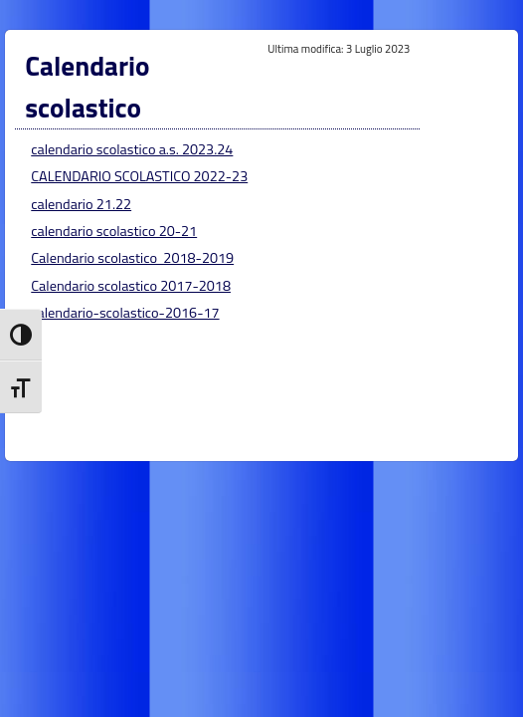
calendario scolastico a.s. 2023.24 (132, 149)
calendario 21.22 (81, 204)
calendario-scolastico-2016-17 (125, 313)
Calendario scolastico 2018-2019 (132, 258)
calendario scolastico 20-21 (114, 231)
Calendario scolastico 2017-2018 (131, 286)
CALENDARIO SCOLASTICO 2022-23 (139, 176)
